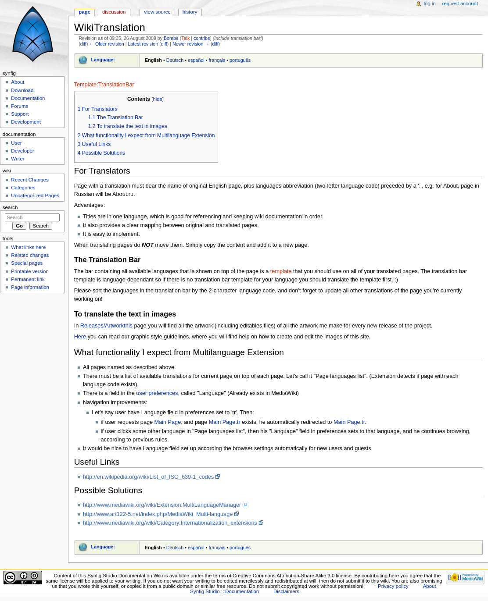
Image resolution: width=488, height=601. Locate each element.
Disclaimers (286, 591)
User (16, 143)
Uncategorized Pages (35, 195)
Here (80, 337)
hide (157, 99)
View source (157, 11)
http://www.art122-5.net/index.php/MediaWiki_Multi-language (158, 514)
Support (20, 114)
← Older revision (106, 43)
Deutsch (175, 60)
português (240, 60)
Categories (23, 187)
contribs (202, 38)
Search (10, 207)
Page (84, 11)
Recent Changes (29, 179)
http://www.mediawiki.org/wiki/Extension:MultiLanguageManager (162, 505)
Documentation (28, 98)
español (196, 60)
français (217, 60)
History (190, 11)
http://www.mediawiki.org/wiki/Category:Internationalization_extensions (170, 523)
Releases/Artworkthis (106, 326)
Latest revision (143, 43)
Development (25, 121)
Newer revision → (190, 43)
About (17, 82)
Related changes (30, 255)
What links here (28, 247)
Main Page (167, 422)
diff (83, 43)
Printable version (29, 271)
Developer (22, 150)
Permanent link (27, 279)
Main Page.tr (224, 422)
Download (22, 90)
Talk (185, 38)
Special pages (27, 263)
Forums (19, 106)
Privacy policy (393, 586)
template (281, 271)
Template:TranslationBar (104, 85)
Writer (17, 158)
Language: (103, 59)
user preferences (157, 393)
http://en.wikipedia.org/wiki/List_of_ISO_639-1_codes (148, 477)
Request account (460, 3)
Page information (30, 287)
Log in (430, 3)
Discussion (114, 11)
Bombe (171, 38)
